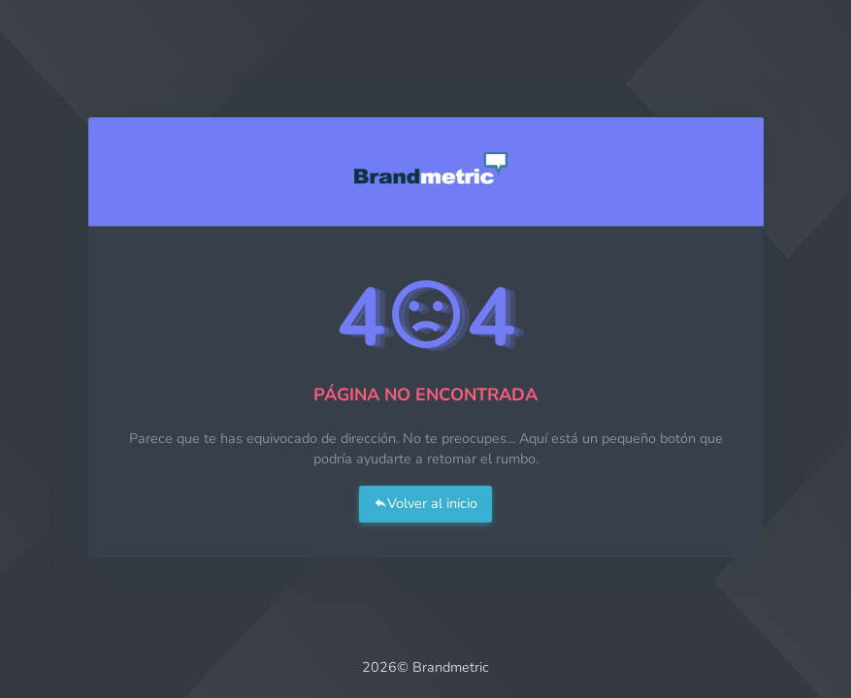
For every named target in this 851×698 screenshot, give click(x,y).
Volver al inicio (425, 503)
